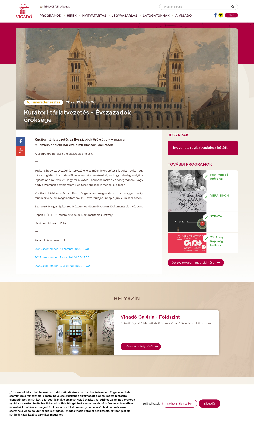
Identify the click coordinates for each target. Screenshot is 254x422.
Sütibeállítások (151, 403)
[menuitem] (50, 15)
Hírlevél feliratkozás (55, 6)
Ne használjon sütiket (179, 403)
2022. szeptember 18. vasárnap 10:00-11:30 (62, 266)
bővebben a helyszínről (141, 346)
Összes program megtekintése (196, 262)
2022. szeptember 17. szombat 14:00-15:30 (62, 257)
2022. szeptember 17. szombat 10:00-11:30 (62, 249)
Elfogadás (209, 403)
